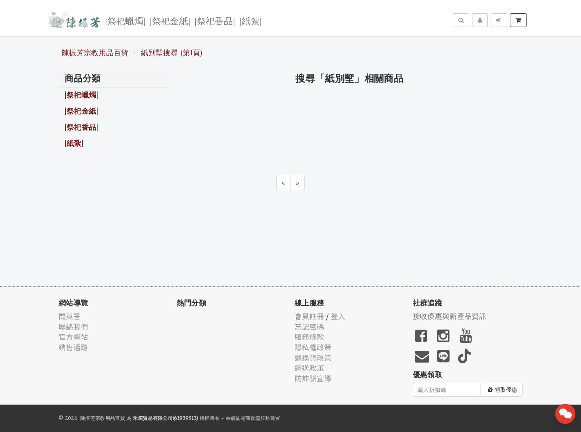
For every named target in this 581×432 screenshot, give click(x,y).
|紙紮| (250, 20)
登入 (338, 316)
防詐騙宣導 (313, 378)
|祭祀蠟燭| (125, 20)
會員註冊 (309, 316)
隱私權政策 (313, 347)
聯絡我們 (73, 326)
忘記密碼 (309, 326)
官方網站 (73, 336)
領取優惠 (502, 389)
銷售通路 (73, 347)
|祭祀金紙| (170, 20)
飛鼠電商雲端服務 (250, 418)
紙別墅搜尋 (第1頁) (172, 52)
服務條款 (309, 336)
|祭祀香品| (214, 20)
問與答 (70, 316)
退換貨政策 (313, 357)
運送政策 (309, 367)
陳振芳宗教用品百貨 (95, 52)
